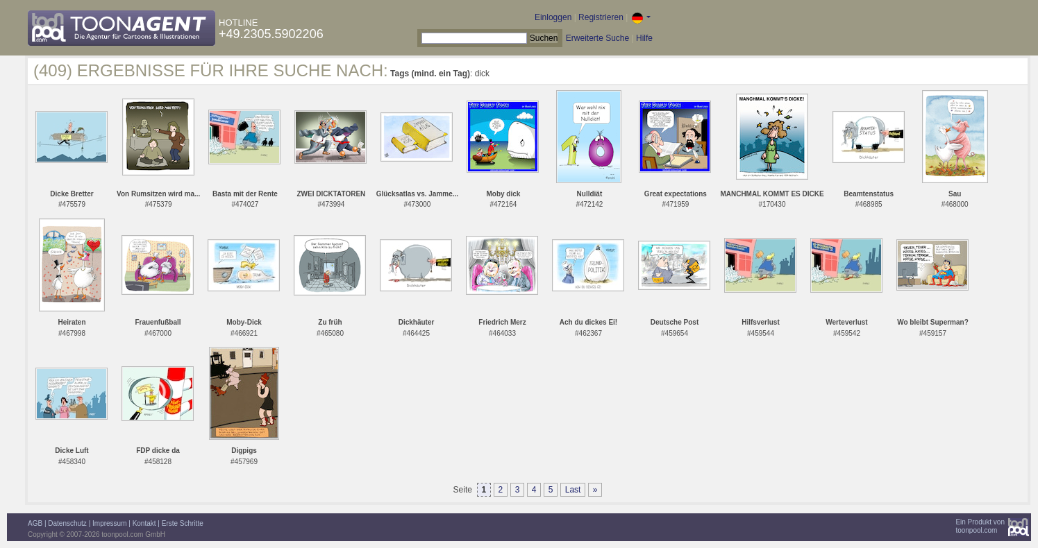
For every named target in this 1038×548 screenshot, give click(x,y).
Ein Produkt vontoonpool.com (980, 526)
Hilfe (644, 38)
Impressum (109, 523)
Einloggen (553, 17)
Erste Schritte (182, 523)
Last (573, 490)
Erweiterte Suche (597, 38)
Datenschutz (67, 523)
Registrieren (600, 17)
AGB (35, 523)
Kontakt (144, 523)
